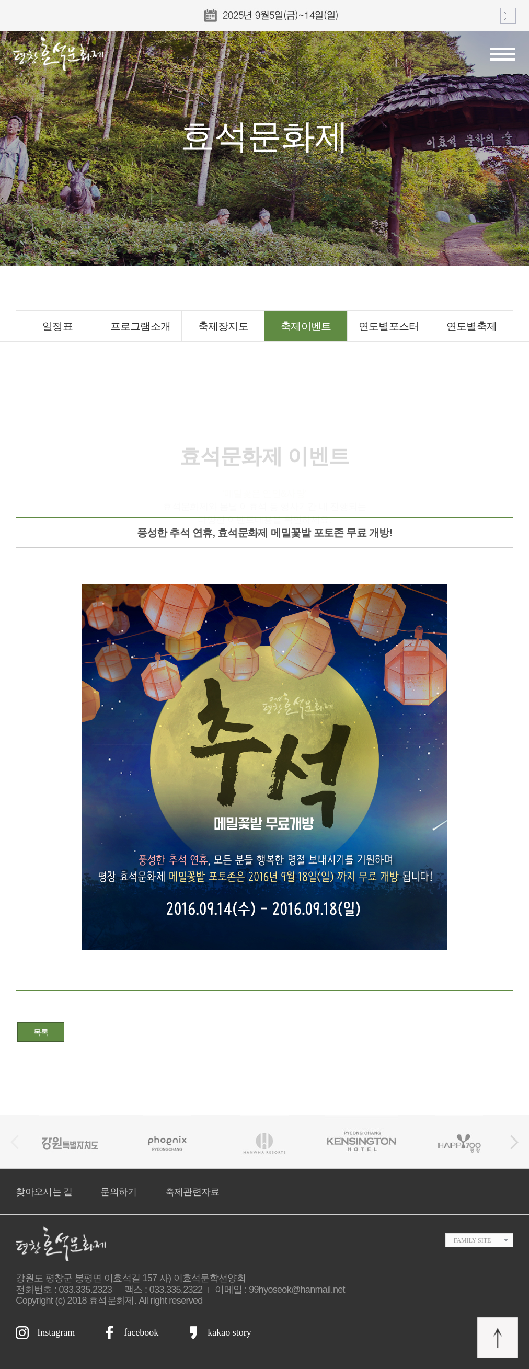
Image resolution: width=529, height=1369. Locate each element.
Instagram (56, 1332)
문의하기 (118, 1192)
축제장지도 (223, 326)
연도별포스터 (389, 326)
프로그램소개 (140, 326)
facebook (141, 1332)
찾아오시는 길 (44, 1192)
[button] (514, 1142)
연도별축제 (471, 326)
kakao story (229, 1332)
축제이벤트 (306, 326)
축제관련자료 (192, 1192)
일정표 (57, 326)
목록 (41, 1032)
